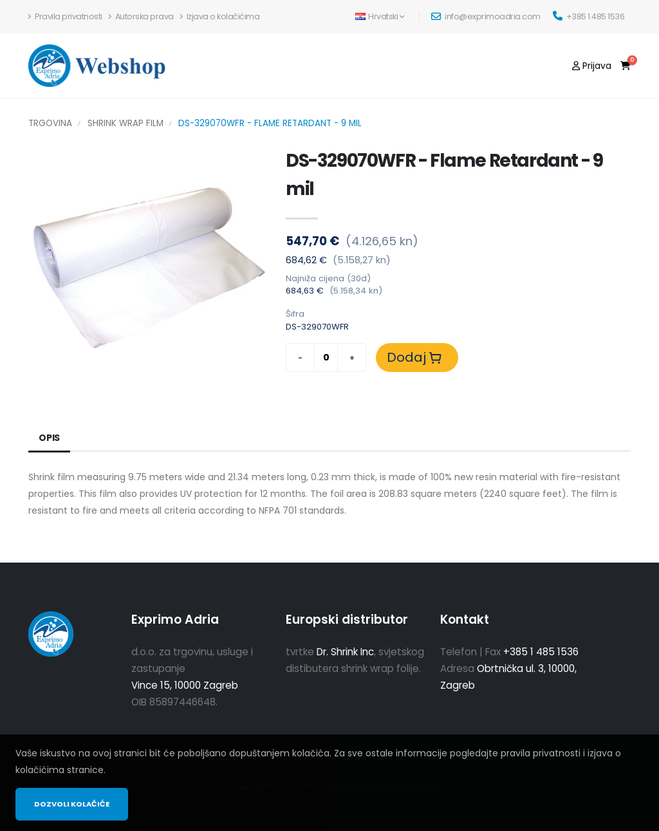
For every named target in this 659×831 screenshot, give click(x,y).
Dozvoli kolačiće (71, 804)
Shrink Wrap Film (125, 123)
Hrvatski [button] (380, 16)
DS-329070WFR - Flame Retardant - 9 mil (270, 123)
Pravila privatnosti (65, 16)
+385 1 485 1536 (589, 16)
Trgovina (50, 123)
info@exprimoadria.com (486, 16)
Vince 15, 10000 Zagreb (184, 685)
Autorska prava (141, 16)
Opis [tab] (49, 437)
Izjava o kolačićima (220, 16)
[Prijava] (591, 66)
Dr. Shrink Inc (345, 651)
